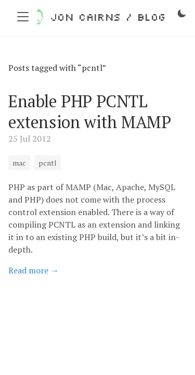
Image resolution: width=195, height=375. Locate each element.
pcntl (47, 163)
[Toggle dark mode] (181, 13)
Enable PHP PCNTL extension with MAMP (89, 111)
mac (19, 163)
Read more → (33, 270)
